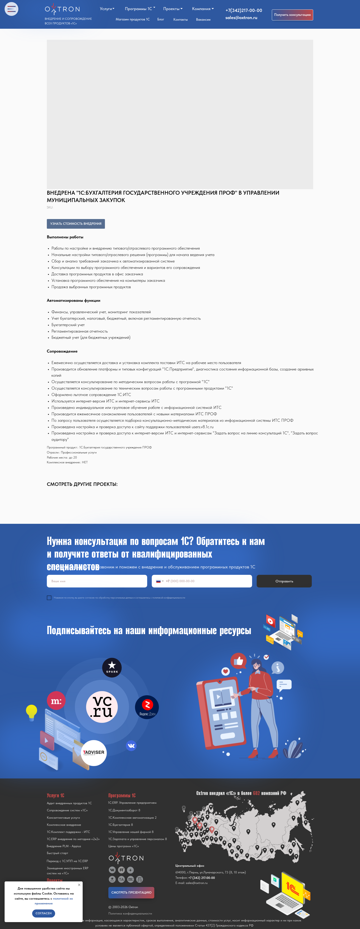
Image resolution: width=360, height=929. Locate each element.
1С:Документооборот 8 (124, 810)
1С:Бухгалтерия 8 (120, 824)
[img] (102, 707)
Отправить (284, 581)
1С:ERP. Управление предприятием (132, 802)
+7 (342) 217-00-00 (201, 878)
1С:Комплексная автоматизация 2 (132, 817)
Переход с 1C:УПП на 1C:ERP (67, 861)
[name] (97, 581)
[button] (292, 14)
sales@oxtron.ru (241, 17)
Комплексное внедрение (64, 824)
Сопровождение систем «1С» (67, 810)
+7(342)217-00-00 (243, 10)
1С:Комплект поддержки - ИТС (68, 832)
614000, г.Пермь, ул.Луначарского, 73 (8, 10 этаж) (210, 872)
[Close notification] (79, 885)
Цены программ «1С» (123, 846)
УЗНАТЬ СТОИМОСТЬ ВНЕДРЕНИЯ (75, 223)
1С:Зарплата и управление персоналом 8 (137, 839)
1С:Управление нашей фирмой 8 (131, 832)
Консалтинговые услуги (63, 817)
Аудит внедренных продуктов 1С (69, 803)
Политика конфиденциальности (130, 913)
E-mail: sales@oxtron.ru (191, 883)
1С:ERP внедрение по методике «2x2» (73, 839)
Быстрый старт (57, 853)
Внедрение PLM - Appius (64, 846)
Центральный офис (189, 865)
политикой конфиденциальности (168, 597)
